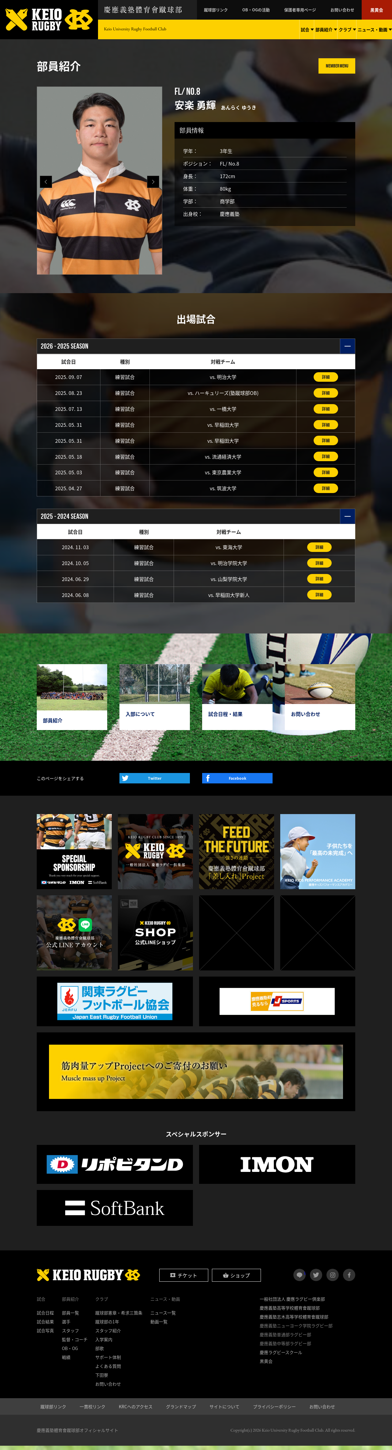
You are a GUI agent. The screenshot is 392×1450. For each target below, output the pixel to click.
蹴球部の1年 (107, 1326)
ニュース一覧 (163, 1317)
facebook (349, 1279)
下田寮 (101, 1379)
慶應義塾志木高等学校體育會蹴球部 (294, 1321)
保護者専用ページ (310, 10)
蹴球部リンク (236, 10)
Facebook (237, 782)
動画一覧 (159, 1326)
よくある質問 (108, 1370)
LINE (305, 1276)
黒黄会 (378, 10)
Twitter (154, 782)
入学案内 (103, 1344)
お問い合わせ (348, 10)
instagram (332, 1279)
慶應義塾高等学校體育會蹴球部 (290, 1312)
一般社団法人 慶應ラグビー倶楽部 (292, 1303)
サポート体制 (108, 1361)
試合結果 (45, 1326)
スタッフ (70, 1335)
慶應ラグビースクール (281, 1356)
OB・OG (70, 1352)
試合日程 (45, 1317)
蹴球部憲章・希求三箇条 (118, 1317)
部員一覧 (70, 1317)
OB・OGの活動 (271, 10)
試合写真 (45, 1335)
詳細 (326, 377)
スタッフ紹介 (108, 1335)
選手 (66, 1326)
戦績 (66, 1361)
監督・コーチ (75, 1344)
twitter (316, 1279)
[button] (153, 182)
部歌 (99, 1352)
